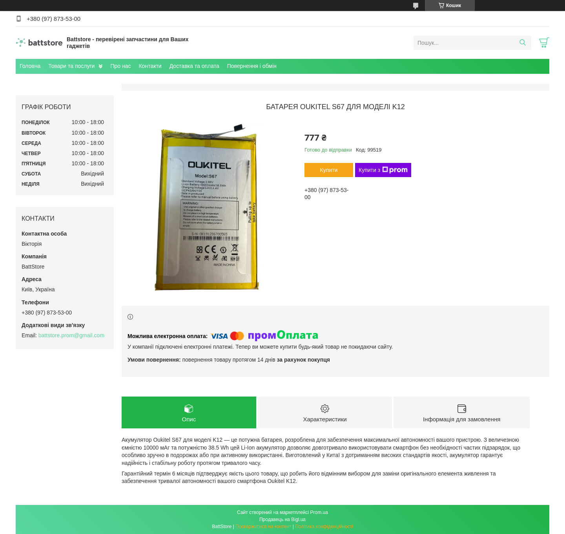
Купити (329, 170)
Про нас (120, 66)
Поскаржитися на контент (263, 526)
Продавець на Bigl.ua (282, 519)
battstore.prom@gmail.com (71, 335)
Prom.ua (319, 512)
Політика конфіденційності (324, 526)
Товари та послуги (71, 66)
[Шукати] (522, 43)
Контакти (150, 66)
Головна (30, 66)
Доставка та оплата (194, 66)
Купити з (383, 170)
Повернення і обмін (252, 66)
